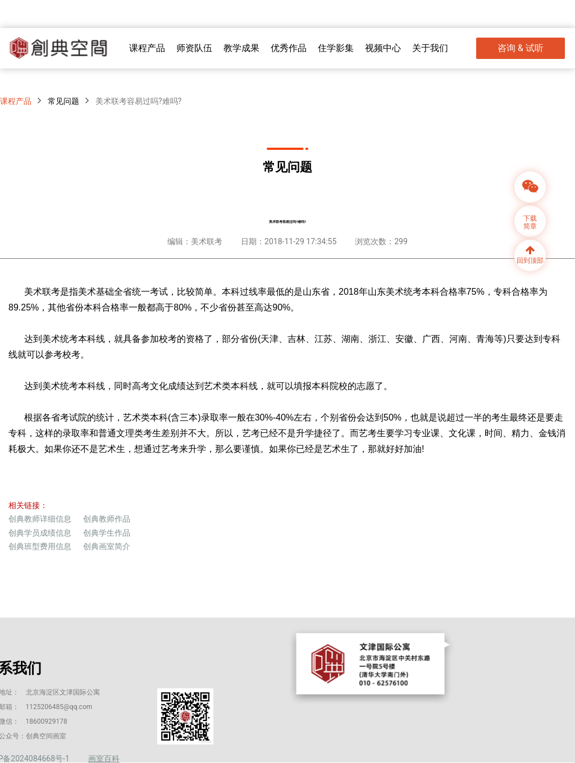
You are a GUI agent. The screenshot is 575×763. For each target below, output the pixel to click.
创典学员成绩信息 (39, 532)
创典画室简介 (106, 546)
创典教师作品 (106, 518)
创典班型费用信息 (39, 546)
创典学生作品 (106, 532)
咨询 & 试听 (521, 48)
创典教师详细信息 (39, 518)
